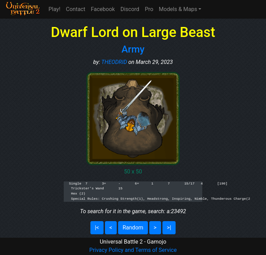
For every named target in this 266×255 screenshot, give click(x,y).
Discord (130, 9)
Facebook (103, 9)
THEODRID (114, 62)
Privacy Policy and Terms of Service (133, 250)
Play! (54, 9)
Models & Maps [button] (178, 9)
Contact (75, 9)
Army (133, 49)
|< (97, 227)
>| (169, 227)
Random (133, 227)
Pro (149, 9)
